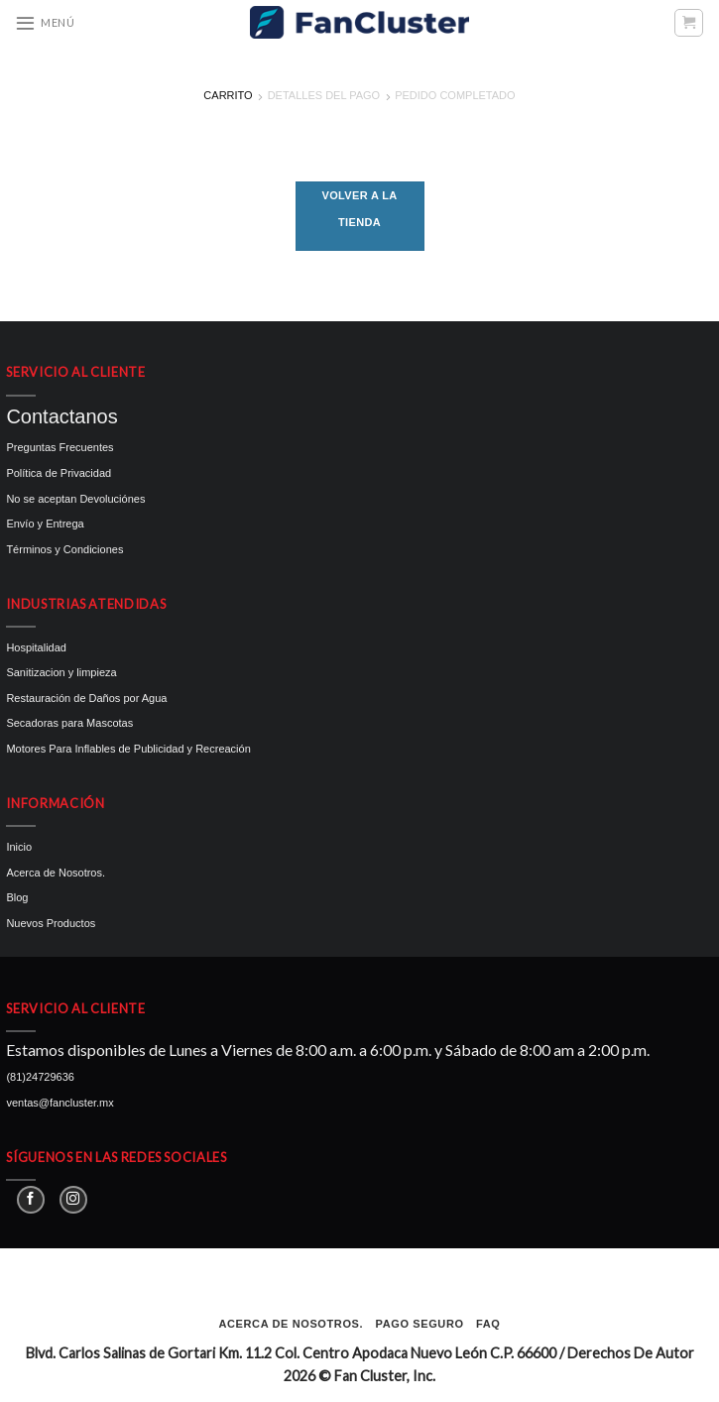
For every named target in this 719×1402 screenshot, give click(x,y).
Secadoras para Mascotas (69, 723)
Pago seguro (420, 1324)
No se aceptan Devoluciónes (75, 499)
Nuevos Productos (50, 923)
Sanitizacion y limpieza (61, 672)
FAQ (488, 1324)
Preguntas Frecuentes (59, 447)
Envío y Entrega (44, 523)
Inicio (19, 847)
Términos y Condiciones (64, 549)
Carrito (227, 95)
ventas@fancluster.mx (59, 1103)
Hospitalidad (36, 647)
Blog (17, 897)
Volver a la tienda (360, 208)
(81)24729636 (40, 1077)
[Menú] (44, 22)
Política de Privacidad (58, 473)
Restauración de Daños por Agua (86, 698)
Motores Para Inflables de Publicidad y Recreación (128, 749)
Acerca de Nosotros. (55, 872)
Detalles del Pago (324, 95)
